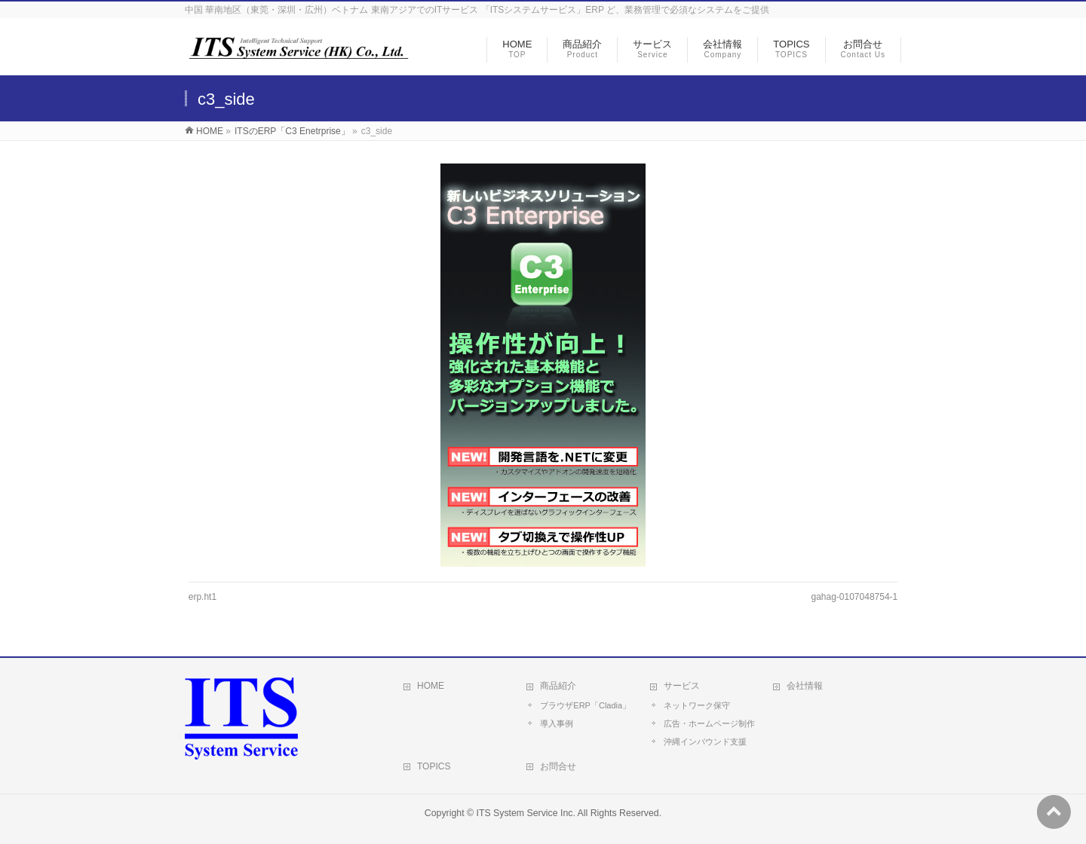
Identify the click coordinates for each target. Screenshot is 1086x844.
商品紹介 (558, 685)
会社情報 (805, 685)
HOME (209, 131)
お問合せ (558, 766)
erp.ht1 (202, 597)
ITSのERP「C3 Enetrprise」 (292, 131)
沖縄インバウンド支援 (705, 741)
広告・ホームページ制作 (709, 723)
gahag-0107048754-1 (854, 597)
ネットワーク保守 (697, 705)
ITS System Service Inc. (525, 813)
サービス (682, 685)
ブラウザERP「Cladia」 (585, 705)
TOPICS (433, 766)
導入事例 (556, 723)
